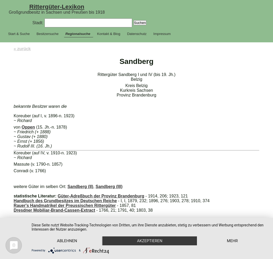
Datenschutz (137, 34)
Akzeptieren (149, 240)
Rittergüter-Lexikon (56, 6)
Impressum (162, 34)
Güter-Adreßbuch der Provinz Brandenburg (101, 196)
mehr (232, 240)
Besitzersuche (48, 34)
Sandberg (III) (109, 186)
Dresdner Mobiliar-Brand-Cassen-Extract (54, 210)
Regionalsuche (77, 34)
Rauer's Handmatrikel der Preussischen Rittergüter (65, 205)
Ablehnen (67, 240)
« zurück (22, 49)
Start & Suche (19, 34)
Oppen (28, 127)
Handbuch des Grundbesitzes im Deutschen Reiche (65, 201)
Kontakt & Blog (108, 34)
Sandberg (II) (80, 186)
